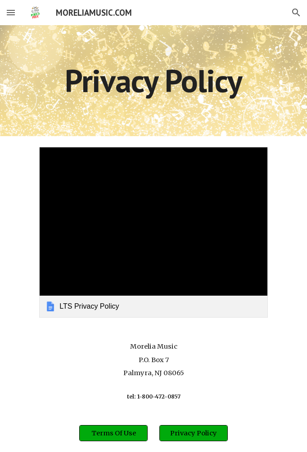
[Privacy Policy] (193, 433)
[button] (11, 12)
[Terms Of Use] (113, 433)
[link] (153, 232)
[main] (153, 80)
